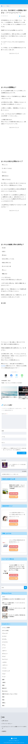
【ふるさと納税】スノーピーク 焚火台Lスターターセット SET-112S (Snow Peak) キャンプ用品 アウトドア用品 (16, 567)
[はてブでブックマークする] (16, 376)
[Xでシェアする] (6, 376)
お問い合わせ (5, 720)
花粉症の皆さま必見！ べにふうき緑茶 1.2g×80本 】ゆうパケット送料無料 (17, 486)
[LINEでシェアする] (22, 376)
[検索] (25, 587)
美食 (3, 699)
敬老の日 (4, 688)
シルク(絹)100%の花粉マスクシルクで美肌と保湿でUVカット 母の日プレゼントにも (17, 514)
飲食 (3, 705)
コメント (4, 413)
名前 (3, 430)
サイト (3, 442)
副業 (3, 679)
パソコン (4, 668)
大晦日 (3, 682)
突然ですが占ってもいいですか (9, 694)
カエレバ (14, 490)
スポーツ (4, 650)
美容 (3, 696)
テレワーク (5, 659)
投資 (3, 685)
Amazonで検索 (13, 496)
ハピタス (4, 662)
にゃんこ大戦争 (6, 627)
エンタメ (4, 636)
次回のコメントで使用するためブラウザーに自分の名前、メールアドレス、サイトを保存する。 (14, 449)
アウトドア (5, 633)
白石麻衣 (20, 382)
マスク (3, 673)
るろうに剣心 (5, 630)
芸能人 (9, 380)
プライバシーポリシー (7, 723)
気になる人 (5, 691)
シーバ (3, 647)
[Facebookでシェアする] (11, 376)
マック (3, 676)
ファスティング (6, 671)
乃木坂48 (14, 382)
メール (3, 436)
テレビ (3, 656)
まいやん (8, 382)
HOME (14, 738)
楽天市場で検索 (13, 493)
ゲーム (3, 644)
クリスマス (5, 642)
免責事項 (4, 731)
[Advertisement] (14, 68)
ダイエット (5, 653)
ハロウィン (5, 665)
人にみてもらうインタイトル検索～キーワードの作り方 (14, 727)
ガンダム (4, 639)
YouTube (3, 365)
